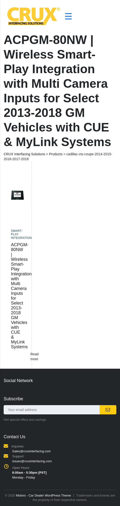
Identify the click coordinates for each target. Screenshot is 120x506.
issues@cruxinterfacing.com (32, 461)
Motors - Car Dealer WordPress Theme (43, 495)
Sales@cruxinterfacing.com (31, 451)
